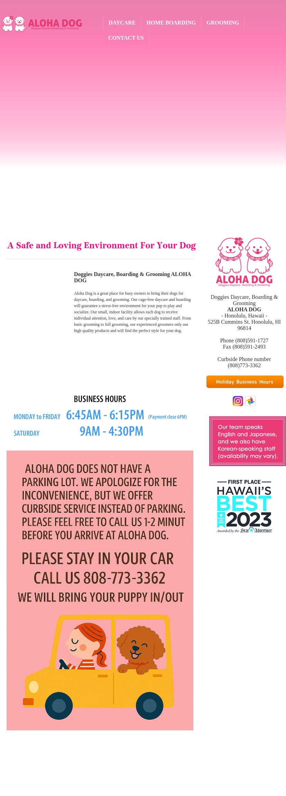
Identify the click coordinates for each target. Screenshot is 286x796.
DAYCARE (122, 23)
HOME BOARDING (171, 23)
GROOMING (222, 23)
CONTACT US (126, 38)
